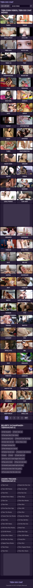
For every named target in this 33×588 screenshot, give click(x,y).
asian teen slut (21, 455)
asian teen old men (8, 442)
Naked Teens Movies (8, 543)
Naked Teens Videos (8, 497)
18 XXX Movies (6, 531)
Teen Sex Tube (23, 489)
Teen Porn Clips (23, 531)
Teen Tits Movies (7, 512)
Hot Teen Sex (22, 493)
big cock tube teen (21, 462)
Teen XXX (21, 508)
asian (11, 455)
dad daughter (7, 432)
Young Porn (22, 539)
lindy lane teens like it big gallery (12, 468)
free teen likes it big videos (10, 435)
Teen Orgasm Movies (24, 547)
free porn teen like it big (23, 438)
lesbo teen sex (18, 432)
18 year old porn (23, 520)
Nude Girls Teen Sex (24, 485)
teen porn (5, 493)
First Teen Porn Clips (8, 508)
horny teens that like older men (11, 472)
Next (26, 418)
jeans (4, 455)
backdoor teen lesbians (24, 452)
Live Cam (6, 6)
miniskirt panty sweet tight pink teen (13, 465)
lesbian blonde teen (8, 452)
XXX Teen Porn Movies (8, 527)
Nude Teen (22, 527)
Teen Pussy (5, 547)
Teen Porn (5, 504)
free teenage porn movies (10, 448)
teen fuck (5, 485)
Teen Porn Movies (24, 500)
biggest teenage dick (9, 445)
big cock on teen (7, 462)
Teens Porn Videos (7, 535)
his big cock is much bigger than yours (13, 458)
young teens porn (8, 438)
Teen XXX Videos (7, 524)
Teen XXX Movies (7, 489)
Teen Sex (5, 500)
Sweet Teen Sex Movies (9, 516)
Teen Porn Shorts (23, 551)
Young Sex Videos (24, 516)
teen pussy (22, 497)
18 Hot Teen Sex (23, 524)
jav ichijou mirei (22, 442)
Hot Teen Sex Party (7, 539)
